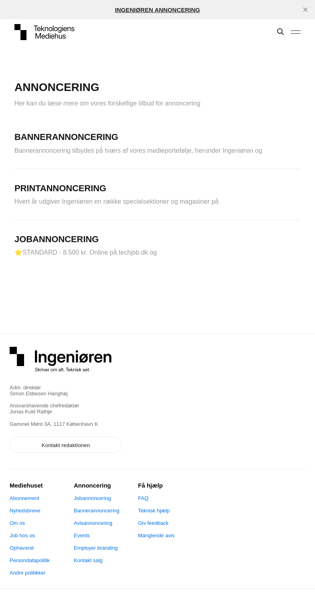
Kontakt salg (88, 560)
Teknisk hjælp (154, 511)
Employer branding (96, 548)
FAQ (143, 498)
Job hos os (22, 535)
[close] (305, 9)
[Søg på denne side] (280, 32)
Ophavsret (22, 548)
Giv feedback (153, 523)
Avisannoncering (93, 523)
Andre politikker (28, 573)
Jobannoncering (92, 498)
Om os (17, 523)
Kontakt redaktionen (66, 445)
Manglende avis (156, 535)
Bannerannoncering (96, 511)
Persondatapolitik (30, 560)
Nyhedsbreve (25, 511)
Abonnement (24, 498)
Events (82, 535)
